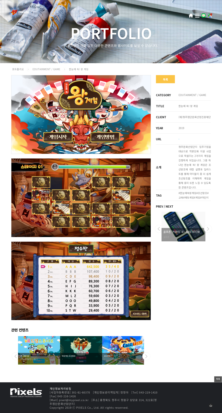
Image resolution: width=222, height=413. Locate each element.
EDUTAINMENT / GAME (46, 69)
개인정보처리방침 (60, 388)
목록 (165, 79)
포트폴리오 (18, 69)
